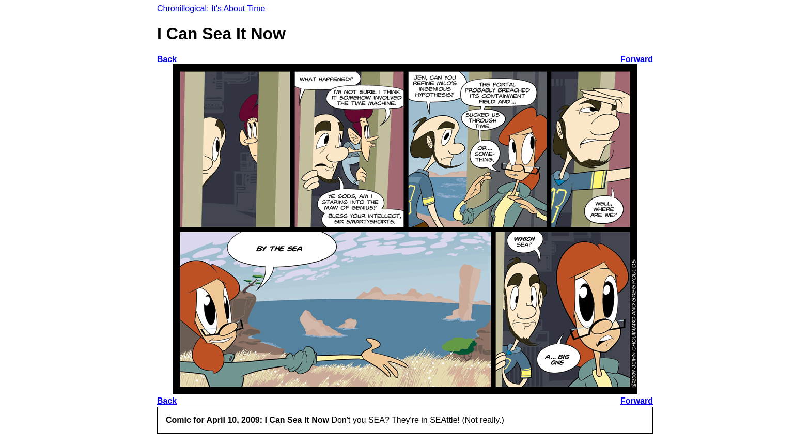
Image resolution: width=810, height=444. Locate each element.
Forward (636, 59)
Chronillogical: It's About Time (211, 8)
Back (167, 59)
